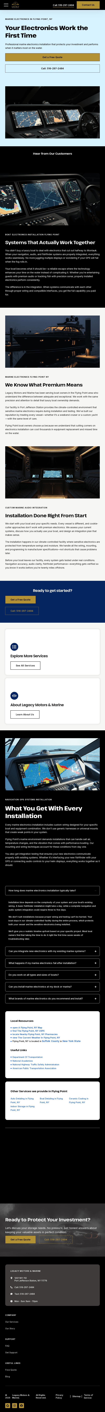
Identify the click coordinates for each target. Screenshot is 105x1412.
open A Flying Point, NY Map (27, 1027)
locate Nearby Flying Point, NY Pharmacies (35, 1034)
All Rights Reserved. (41, 1396)
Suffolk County (50, 1041)
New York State (72, 1041)
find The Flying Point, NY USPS (29, 1031)
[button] (6, 5)
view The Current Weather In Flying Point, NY (36, 1037)
